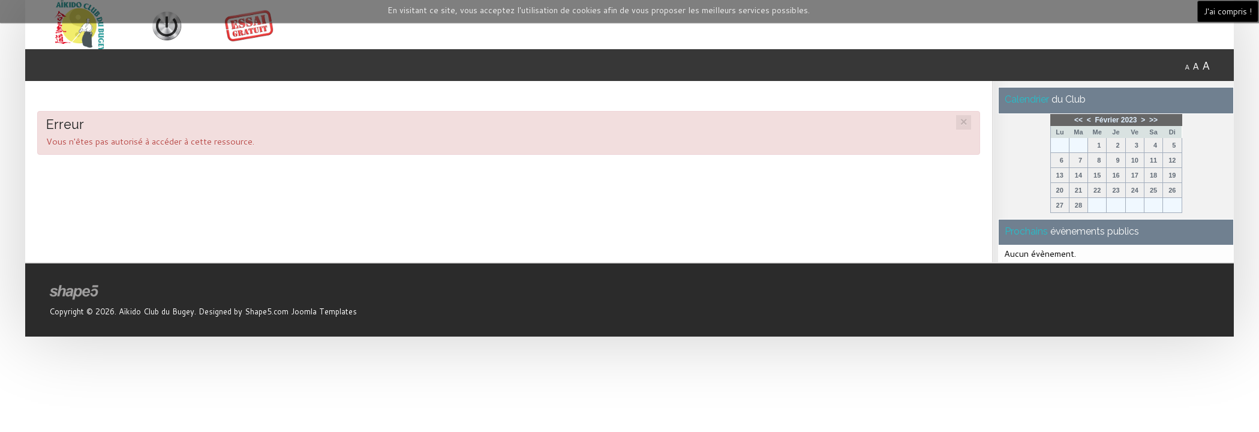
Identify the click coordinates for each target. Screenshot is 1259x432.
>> (1153, 120)
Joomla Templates (324, 311)
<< (1078, 120)
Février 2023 (1116, 120)
